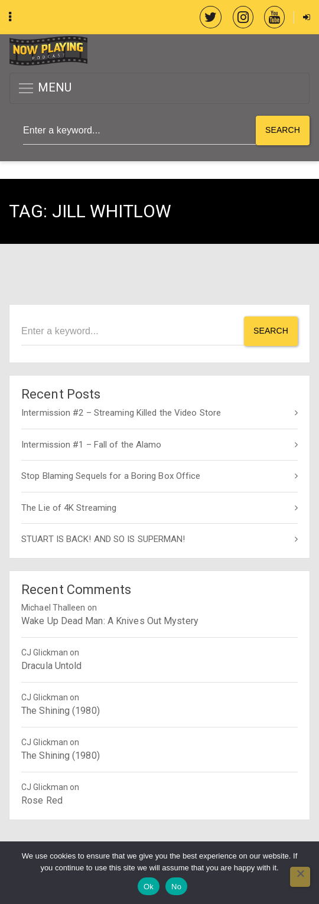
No (176, 886)
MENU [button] (44, 88)
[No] (300, 877)
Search (282, 130)
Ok (149, 886)
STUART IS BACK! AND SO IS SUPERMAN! (103, 539)
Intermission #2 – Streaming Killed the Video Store (121, 412)
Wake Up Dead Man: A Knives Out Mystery (109, 620)
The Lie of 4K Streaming (68, 507)
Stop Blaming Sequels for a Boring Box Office (110, 476)
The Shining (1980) (60, 710)
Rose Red (42, 800)
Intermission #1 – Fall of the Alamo (91, 444)
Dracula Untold (51, 665)
